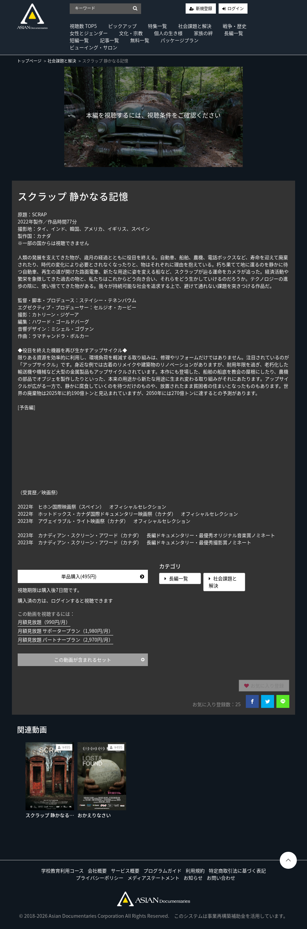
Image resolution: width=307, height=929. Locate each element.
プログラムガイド (162, 870)
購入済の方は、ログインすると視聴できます (65, 600)
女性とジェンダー (89, 33)
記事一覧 (109, 40)
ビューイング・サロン (93, 47)
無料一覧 (139, 40)
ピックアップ (122, 25)
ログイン (235, 8)
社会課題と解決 (194, 25)
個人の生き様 (168, 33)
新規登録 (204, 8)
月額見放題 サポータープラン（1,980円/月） (65, 630)
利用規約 (195, 870)
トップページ (29, 61)
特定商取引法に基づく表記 (237, 870)
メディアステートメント (153, 877)
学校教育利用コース (62, 870)
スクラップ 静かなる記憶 (52, 815)
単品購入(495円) (102, 576)
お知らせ (193, 877)
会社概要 (97, 870)
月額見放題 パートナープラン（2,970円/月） (65, 639)
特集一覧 (157, 25)
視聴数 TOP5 (83, 25)
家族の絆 (203, 33)
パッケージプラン (179, 40)
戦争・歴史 (234, 25)
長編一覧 (233, 33)
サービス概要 (125, 870)
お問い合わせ (221, 877)
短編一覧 (79, 40)
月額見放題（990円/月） (44, 621)
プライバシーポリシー (99, 877)
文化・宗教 (131, 33)
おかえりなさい (94, 815)
